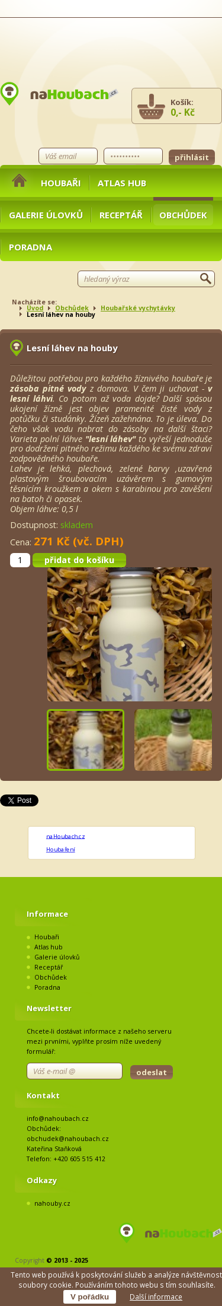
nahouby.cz (52, 1203)
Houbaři (61, 183)
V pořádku (89, 1296)
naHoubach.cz (65, 836)
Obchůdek (183, 215)
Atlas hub (122, 183)
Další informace (156, 1296)
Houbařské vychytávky (138, 308)
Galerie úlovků (46, 215)
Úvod (35, 308)
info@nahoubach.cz (58, 1118)
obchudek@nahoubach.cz (68, 1139)
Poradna (30, 247)
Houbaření (60, 850)
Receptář (121, 215)
